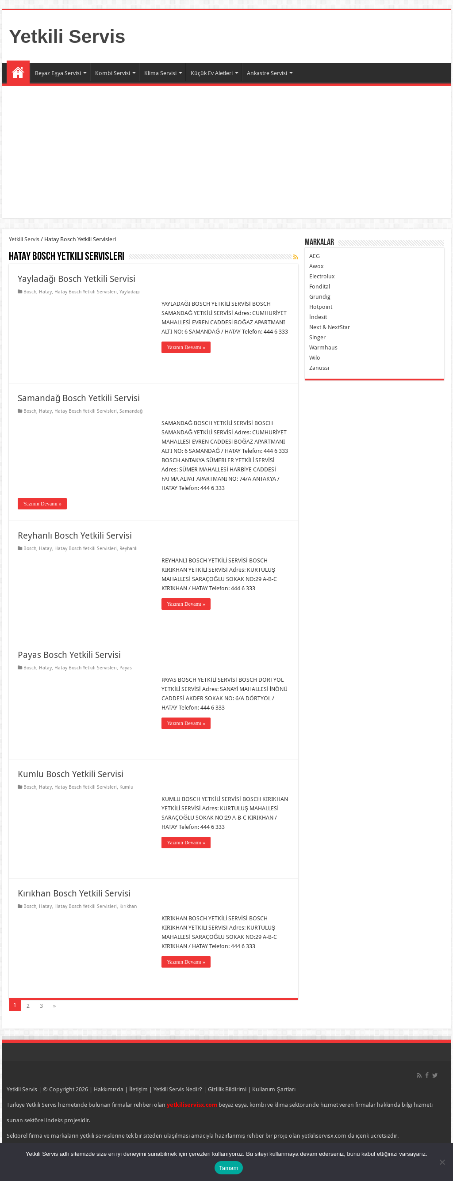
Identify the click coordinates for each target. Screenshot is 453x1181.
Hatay (45, 292)
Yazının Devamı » (186, 347)
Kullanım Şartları (274, 1089)
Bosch (29, 292)
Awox (316, 266)
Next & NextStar (329, 327)
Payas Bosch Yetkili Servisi (69, 654)
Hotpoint (320, 307)
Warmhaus (323, 347)
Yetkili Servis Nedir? (178, 1089)
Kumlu (126, 787)
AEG (314, 256)
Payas (125, 668)
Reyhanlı (128, 548)
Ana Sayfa (18, 72)
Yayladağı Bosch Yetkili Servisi (76, 278)
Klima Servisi (160, 73)
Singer (317, 337)
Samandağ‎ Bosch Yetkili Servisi (79, 398)
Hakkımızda (108, 1089)
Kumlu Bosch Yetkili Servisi (70, 774)
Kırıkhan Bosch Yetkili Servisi (74, 893)
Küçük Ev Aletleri (212, 73)
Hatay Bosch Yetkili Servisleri (85, 292)
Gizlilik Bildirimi (227, 1089)
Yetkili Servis (67, 36)
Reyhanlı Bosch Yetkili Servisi (75, 535)
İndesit (318, 317)
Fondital (319, 286)
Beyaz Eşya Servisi (58, 73)
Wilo (314, 357)
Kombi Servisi (112, 73)
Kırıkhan (128, 906)
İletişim (138, 1089)
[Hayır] (442, 1162)
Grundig (319, 296)
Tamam (228, 1168)
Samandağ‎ (130, 411)
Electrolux (322, 276)
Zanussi (319, 368)
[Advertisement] (226, 152)
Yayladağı (129, 292)
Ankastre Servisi (267, 73)
